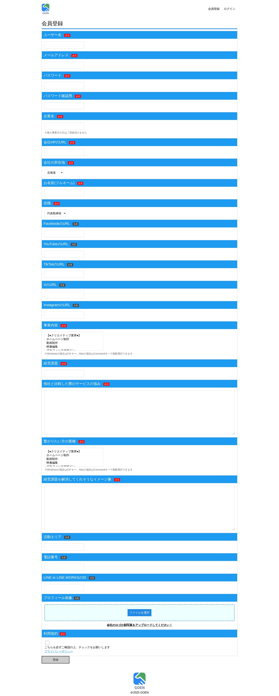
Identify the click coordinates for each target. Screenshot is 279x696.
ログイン (229, 8)
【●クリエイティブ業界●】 (73, 335)
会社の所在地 (54, 162)
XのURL (50, 285)
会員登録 (214, 8)
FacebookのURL (57, 223)
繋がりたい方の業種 (60, 441)
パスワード (52, 75)
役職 (47, 203)
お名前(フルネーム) (59, 183)
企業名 (49, 116)
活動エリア (52, 537)
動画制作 (73, 343)
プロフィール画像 (62, 598)
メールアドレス (56, 55)
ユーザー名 (52, 35)
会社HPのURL (55, 142)
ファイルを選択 (139, 612)
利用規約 (51, 633)
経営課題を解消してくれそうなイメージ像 (77, 479)
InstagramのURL (57, 305)
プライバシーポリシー (58, 651)
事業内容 (51, 325)
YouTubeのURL (56, 244)
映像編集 (73, 347)
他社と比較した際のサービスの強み (72, 384)
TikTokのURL (54, 264)
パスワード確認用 (58, 96)
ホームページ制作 (73, 339)
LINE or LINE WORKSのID (65, 577)
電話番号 (51, 557)
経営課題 (51, 363)
